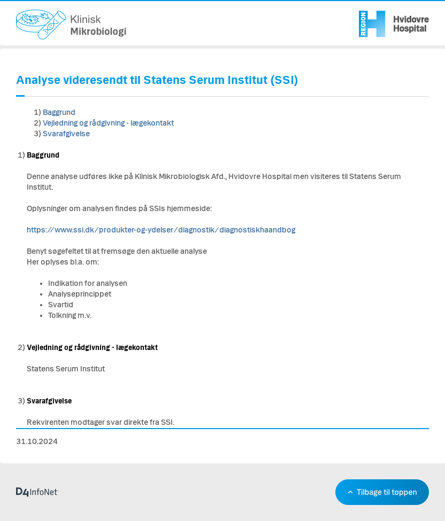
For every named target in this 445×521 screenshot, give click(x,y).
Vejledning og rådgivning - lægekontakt (108, 123)
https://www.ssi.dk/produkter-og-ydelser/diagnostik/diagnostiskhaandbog (161, 230)
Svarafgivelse (66, 133)
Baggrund (59, 112)
